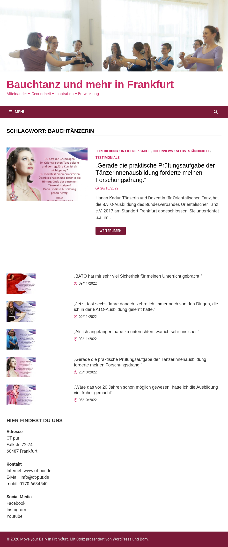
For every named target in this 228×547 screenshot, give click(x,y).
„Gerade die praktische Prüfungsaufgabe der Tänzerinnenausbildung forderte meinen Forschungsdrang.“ (155, 172)
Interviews (163, 151)
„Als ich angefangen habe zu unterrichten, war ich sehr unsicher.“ (136, 331)
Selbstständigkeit (192, 151)
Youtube (14, 516)
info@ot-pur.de (35, 477)
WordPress (122, 539)
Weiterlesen (112, 231)
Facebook (16, 503)
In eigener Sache (135, 151)
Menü (17, 112)
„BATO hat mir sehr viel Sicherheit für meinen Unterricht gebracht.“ (138, 276)
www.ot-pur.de (37, 470)
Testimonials (108, 158)
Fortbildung (107, 151)
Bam (144, 539)
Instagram (16, 509)
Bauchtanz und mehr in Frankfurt (90, 84)
